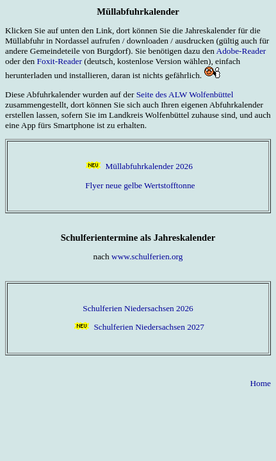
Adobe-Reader (241, 51)
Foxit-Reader (59, 61)
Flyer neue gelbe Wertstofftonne (140, 185)
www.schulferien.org (147, 256)
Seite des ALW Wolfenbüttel (185, 94)
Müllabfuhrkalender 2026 (149, 166)
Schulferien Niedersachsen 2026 (138, 308)
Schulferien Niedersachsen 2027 (148, 327)
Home (260, 383)
